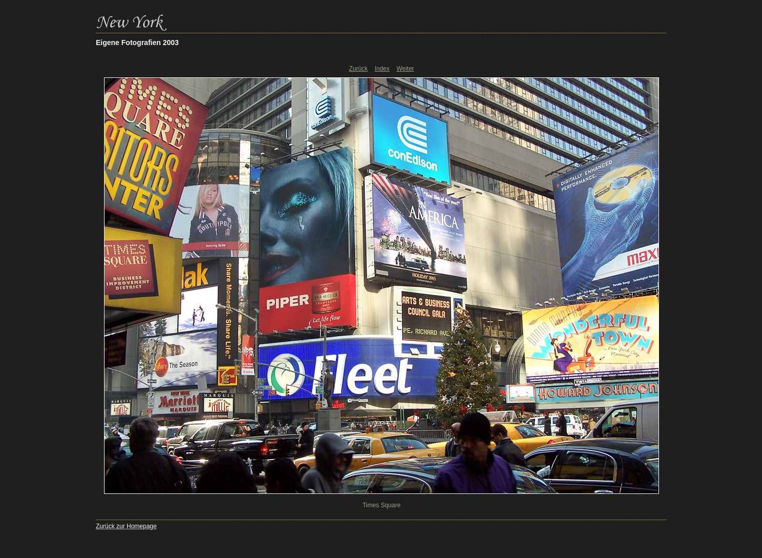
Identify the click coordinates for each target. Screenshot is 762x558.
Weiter (405, 68)
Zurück (358, 68)
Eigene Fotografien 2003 (137, 42)
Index (382, 68)
